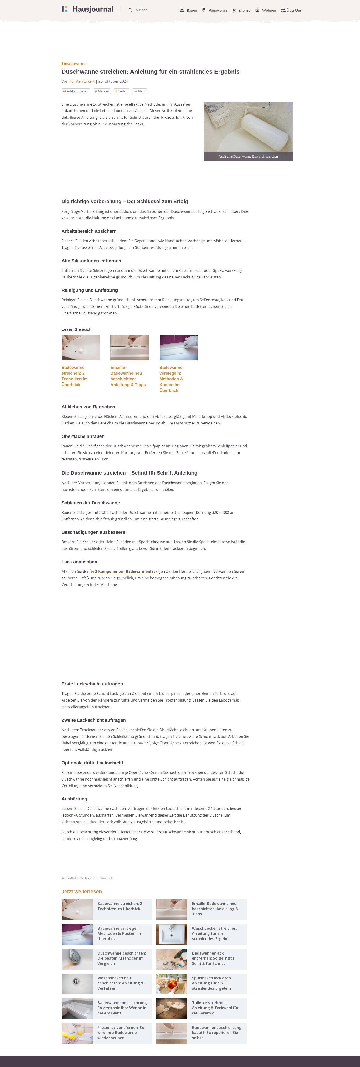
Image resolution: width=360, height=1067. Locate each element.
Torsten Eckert (82, 81)
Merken (104, 91)
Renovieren (218, 10)
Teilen (125, 91)
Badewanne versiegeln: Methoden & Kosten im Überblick (171, 379)
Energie (244, 10)
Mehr (144, 91)
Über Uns (294, 10)
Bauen (192, 10)
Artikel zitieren (77, 91)
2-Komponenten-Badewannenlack (126, 571)
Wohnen (269, 10)
